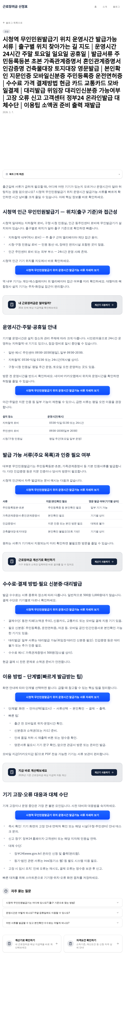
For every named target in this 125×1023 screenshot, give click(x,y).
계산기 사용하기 (104, 305)
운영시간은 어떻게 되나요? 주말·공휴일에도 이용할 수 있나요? (62, 912)
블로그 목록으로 (12, 22)
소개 (105, 6)
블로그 (116, 6)
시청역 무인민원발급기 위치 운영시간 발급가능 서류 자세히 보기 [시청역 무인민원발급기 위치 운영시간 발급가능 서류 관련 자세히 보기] (62, 270)
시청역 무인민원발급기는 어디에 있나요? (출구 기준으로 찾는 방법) (62, 902)
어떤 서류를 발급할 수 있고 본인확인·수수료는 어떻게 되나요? (62, 922)
